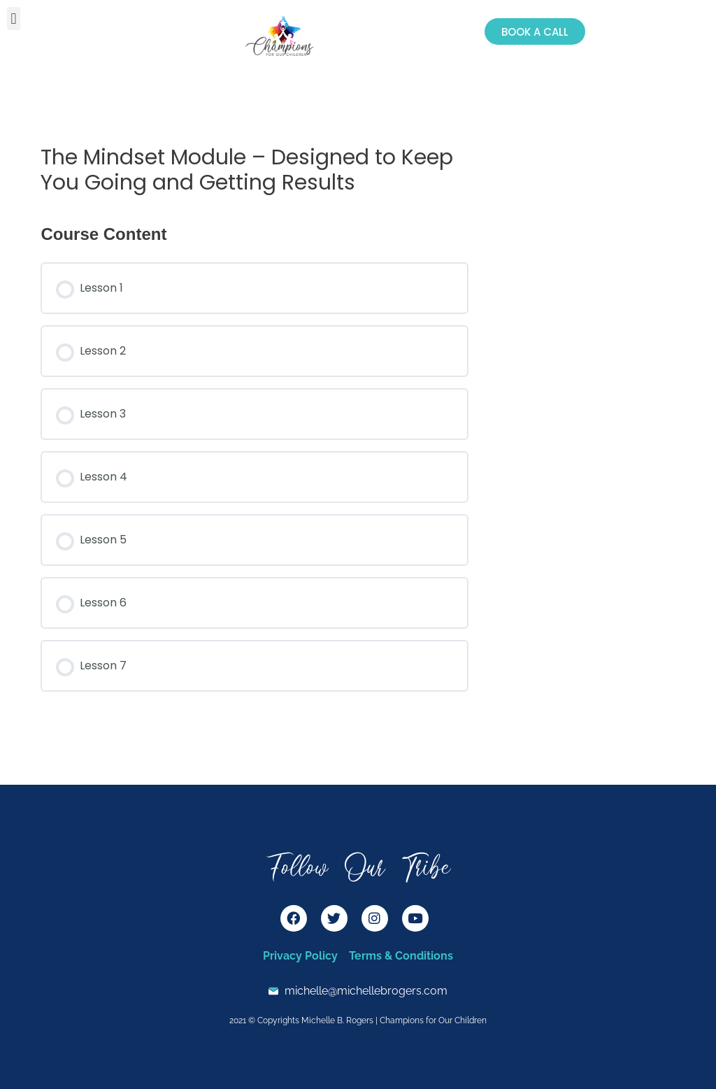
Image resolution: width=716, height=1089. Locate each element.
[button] (13, 18)
